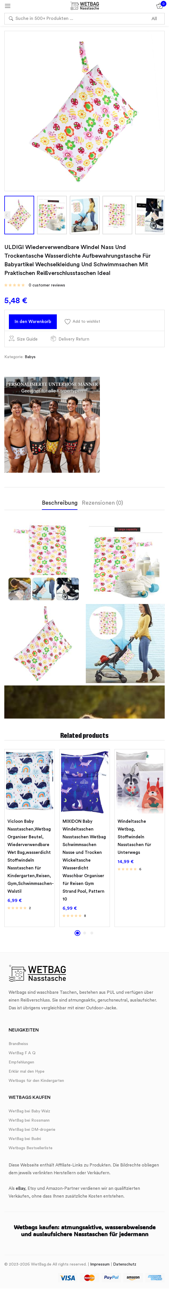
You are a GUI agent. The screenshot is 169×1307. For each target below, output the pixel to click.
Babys (30, 359)
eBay (20, 1190)
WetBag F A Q (22, 1055)
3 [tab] (91, 935)
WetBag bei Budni (25, 1141)
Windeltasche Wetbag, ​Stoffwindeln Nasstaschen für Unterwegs (134, 839)
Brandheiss (18, 1046)
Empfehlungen (21, 1064)
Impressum (100, 1266)
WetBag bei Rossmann (29, 1122)
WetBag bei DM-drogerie (32, 1132)
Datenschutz (124, 1266)
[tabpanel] (29, 840)
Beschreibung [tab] (59, 505)
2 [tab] (84, 935)
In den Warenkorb (36, 322)
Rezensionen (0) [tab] (102, 505)
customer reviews (47, 285)
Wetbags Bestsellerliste (31, 1150)
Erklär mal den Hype (26, 1074)
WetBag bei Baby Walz (29, 1113)
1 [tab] (77, 935)
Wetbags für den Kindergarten (36, 1083)
